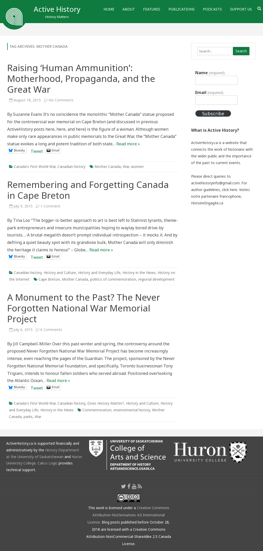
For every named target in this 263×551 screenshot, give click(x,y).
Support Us (241, 9)
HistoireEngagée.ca (207, 203)
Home (109, 9)
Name (209, 73)
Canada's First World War (34, 166)
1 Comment (50, 206)
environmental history (132, 409)
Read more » (128, 144)
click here (229, 189)
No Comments (61, 100)
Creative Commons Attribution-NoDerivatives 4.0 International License (128, 515)
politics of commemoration (113, 279)
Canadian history (72, 166)
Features (151, 9)
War (126, 166)
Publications (181, 9)
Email (209, 92)
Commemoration (96, 409)
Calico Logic (47, 463)
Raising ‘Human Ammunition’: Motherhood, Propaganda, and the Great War (81, 78)
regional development (156, 279)
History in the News (139, 272)
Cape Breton (49, 279)
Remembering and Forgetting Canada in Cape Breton (88, 189)
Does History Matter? (105, 403)
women (137, 166)
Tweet (37, 150)
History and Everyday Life (99, 272)
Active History (57, 9)
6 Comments (51, 329)
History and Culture (60, 272)
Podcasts (212, 9)
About (129, 9)
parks (28, 416)
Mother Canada (108, 166)
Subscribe (213, 113)
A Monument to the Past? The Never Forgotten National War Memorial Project (83, 308)
